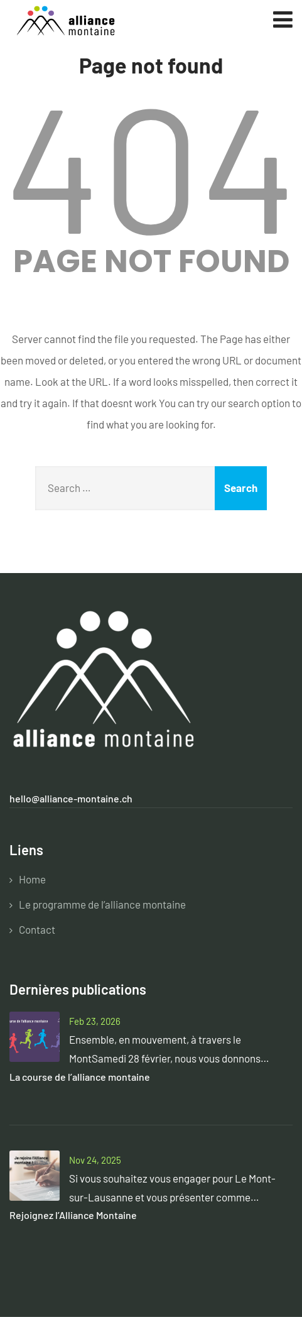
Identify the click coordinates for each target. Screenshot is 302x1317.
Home (32, 879)
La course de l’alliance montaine (79, 1077)
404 (151, 163)
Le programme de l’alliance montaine (102, 904)
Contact (37, 929)
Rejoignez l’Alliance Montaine (73, 1215)
